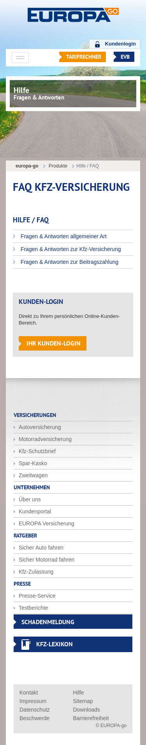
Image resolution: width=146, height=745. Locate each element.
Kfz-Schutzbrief (36, 451)
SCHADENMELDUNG (47, 622)
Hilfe (78, 692)
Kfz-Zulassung (35, 572)
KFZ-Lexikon (54, 644)
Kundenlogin (120, 44)
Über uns (29, 499)
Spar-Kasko (32, 463)
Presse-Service (36, 596)
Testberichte (32, 608)
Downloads (86, 710)
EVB (125, 56)
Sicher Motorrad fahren (45, 560)
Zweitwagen (32, 475)
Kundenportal (34, 511)
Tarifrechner (83, 56)
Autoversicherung (39, 427)
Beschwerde (34, 718)
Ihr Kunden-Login (53, 343)
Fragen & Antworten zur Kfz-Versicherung (70, 249)
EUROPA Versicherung (45, 523)
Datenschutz (34, 710)
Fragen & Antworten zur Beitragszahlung (68, 262)
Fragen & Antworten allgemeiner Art (63, 236)
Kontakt (28, 692)
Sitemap (83, 701)
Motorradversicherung (44, 439)
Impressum (32, 701)
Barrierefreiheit (91, 718)
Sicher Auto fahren (40, 547)
